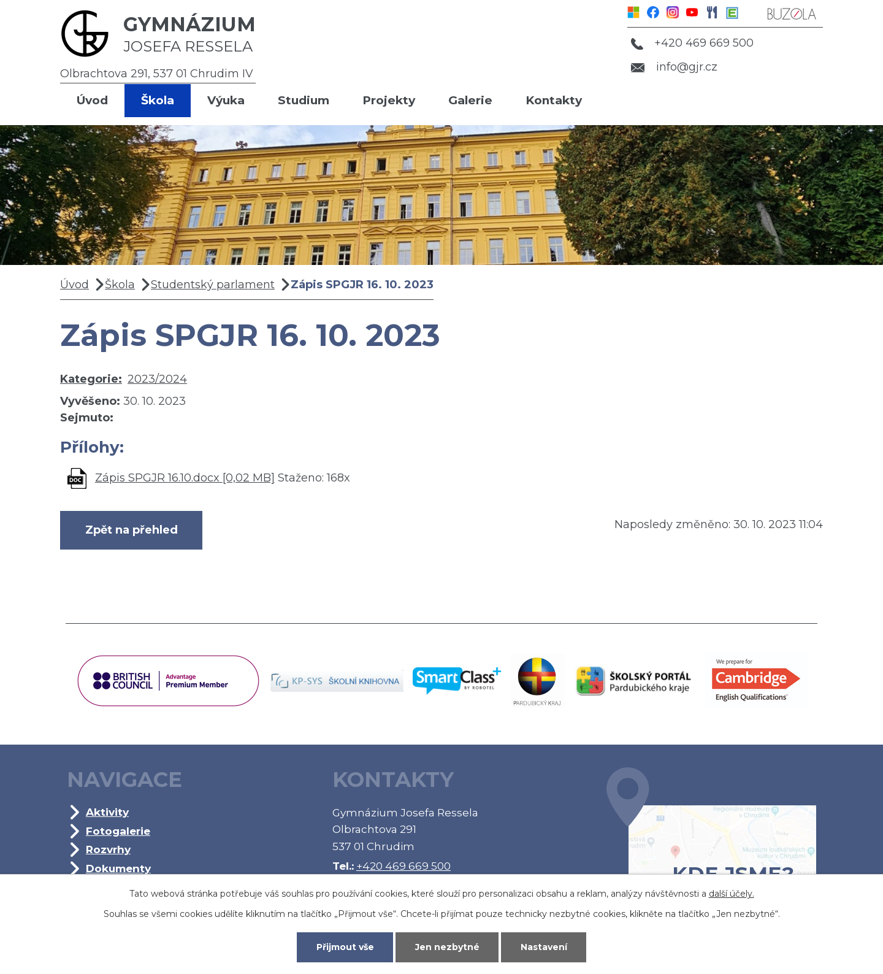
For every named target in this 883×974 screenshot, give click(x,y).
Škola (157, 100)
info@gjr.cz (674, 67)
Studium (303, 100)
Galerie (470, 100)
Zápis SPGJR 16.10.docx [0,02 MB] (185, 478)
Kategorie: (91, 379)
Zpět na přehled (131, 530)
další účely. (731, 893)
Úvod (92, 100)
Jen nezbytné (447, 947)
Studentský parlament (213, 284)
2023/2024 (157, 379)
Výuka (226, 100)
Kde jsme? (711, 845)
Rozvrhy (108, 849)
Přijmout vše (345, 947)
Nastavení (544, 947)
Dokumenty (118, 868)
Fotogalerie (118, 830)
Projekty (388, 100)
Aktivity (107, 811)
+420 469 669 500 (692, 43)
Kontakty (554, 100)
